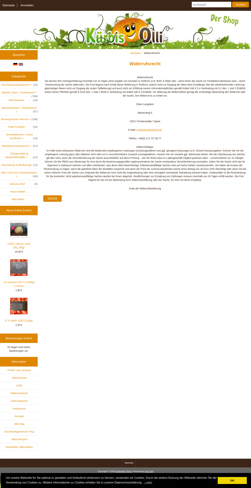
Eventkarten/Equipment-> (19, 85)
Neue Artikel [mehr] (18, 210)
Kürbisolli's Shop (123, 471)
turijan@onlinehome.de (149, 129)
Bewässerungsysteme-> (20, 146)
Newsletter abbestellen (19, 446)
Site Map (19, 423)
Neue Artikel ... (19, 191)
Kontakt (19, 416)
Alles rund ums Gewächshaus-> (19, 174)
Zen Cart (149, 471)
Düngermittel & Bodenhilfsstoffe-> (22, 155)
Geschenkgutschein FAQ (19, 431)
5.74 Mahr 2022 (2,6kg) (19, 310)
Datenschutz (19, 377)
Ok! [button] (232, 480)
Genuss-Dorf (24, 184)
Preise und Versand (19, 370)
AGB (19, 385)
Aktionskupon (19, 439)
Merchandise (23, 100)
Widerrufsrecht (19, 393)
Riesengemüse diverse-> (19, 119)
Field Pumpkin (23, 127)
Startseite (8, 5)
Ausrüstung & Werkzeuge (19, 165)
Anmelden (27, 5)
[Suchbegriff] (211, 4)
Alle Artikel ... (19, 199)
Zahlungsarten (19, 400)
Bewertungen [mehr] (19, 338)
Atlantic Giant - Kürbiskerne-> (20, 93)
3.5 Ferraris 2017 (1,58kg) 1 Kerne (18, 273)
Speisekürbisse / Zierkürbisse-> (19, 109)
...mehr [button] (148, 482)
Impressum (19, 408)
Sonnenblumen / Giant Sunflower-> (22, 136)
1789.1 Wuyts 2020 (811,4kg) (18, 235)
